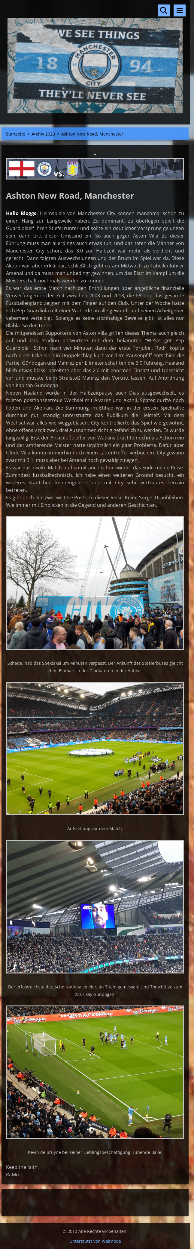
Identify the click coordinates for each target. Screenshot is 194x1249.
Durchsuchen (164, 10)
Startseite (15, 134)
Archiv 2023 (43, 134)
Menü (180, 10)
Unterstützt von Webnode (95, 1241)
